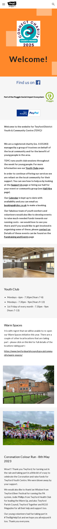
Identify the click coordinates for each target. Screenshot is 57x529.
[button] (3, 4)
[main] (28, 59)
